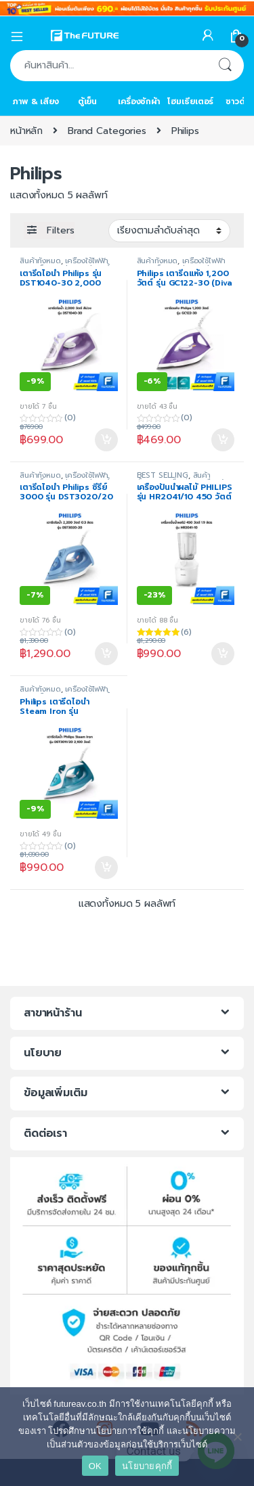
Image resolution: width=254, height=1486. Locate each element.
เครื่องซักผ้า (139, 101)
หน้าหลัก (26, 131)
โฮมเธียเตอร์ (190, 101)
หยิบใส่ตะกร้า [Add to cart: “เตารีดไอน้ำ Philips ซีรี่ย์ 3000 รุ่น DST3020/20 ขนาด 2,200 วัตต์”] (106, 653)
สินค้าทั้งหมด (40, 261)
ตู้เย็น (87, 101)
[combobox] (108, 65)
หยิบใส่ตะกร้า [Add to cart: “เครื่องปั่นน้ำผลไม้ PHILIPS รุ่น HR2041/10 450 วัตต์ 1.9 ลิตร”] (222, 653)
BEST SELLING (162, 475)
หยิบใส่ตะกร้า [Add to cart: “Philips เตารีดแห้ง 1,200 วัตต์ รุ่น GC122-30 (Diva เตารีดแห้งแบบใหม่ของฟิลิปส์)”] (222, 439)
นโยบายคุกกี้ (147, 1466)
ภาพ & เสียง (36, 101)
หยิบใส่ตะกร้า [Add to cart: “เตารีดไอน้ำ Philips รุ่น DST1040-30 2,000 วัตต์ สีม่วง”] (106, 439)
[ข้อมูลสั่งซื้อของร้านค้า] (169, 230)
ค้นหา (225, 65)
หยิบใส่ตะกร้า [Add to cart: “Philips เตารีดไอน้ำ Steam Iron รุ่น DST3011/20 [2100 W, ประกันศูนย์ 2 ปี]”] (106, 867)
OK (95, 1466)
